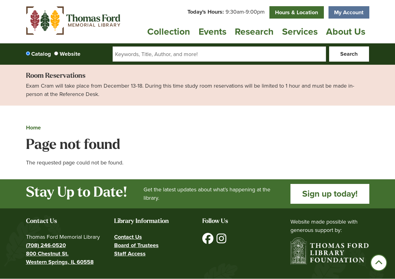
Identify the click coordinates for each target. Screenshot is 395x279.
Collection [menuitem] (168, 31)
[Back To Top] (378, 262)
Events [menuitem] (212, 31)
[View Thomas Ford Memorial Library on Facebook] (208, 241)
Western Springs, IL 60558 (60, 262)
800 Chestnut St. (47, 254)
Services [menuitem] (300, 31)
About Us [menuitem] (345, 31)
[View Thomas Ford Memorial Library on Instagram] (221, 241)
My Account (348, 12)
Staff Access (130, 254)
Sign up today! (330, 193)
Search (349, 54)
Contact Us (128, 237)
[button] (226, 12)
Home (33, 128)
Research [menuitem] (254, 31)
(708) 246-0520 (46, 245)
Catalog (41, 54)
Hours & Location (296, 12)
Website (70, 54)
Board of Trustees (136, 245)
